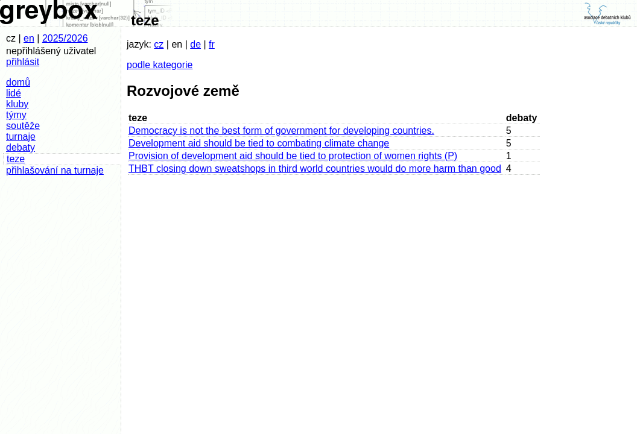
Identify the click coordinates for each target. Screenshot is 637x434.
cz (158, 44)
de (195, 44)
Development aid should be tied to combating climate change (258, 143)
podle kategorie (159, 65)
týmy (16, 115)
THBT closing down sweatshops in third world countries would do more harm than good (314, 168)
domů (18, 82)
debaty (20, 147)
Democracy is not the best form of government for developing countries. (281, 130)
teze (16, 159)
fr (212, 44)
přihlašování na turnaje (55, 170)
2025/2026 (65, 38)
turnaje (21, 136)
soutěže (23, 126)
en (29, 38)
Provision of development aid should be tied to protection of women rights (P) (292, 156)
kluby (17, 104)
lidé (13, 93)
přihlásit (22, 62)
